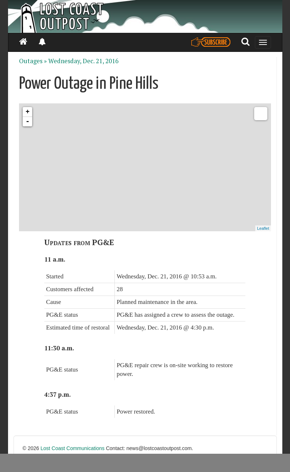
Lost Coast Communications (73, 448)
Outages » (33, 61)
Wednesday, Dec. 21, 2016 (83, 61)
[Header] (145, 16)
